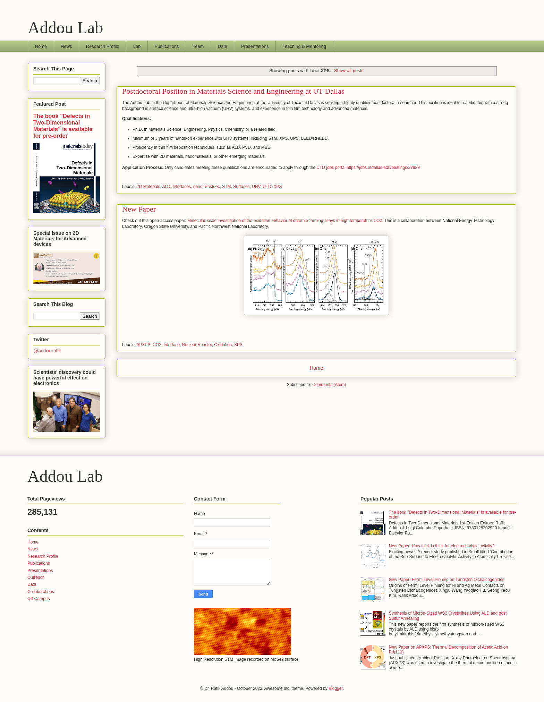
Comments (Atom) (329, 384)
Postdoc (212, 186)
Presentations (255, 46)
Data (222, 46)
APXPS (143, 344)
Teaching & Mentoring (304, 46)
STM (226, 186)
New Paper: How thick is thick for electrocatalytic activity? (442, 545)
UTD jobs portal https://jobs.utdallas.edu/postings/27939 (368, 167)
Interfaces (181, 186)
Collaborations (40, 591)
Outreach (35, 577)
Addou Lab (65, 27)
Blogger (336, 688)
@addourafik (47, 350)
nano (198, 186)
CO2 (157, 344)
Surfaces (241, 186)
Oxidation (223, 344)
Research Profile (102, 46)
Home (41, 46)
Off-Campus (38, 598)
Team (198, 46)
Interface (171, 344)
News (66, 46)
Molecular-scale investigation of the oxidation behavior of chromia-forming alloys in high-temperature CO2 (284, 220)
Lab (137, 46)
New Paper (139, 209)
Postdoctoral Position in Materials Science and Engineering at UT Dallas (233, 91)
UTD (267, 186)
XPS (278, 186)
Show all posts (349, 70)
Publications (167, 46)
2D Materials (148, 186)
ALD (166, 186)
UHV (256, 186)
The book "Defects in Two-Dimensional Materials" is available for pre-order (63, 126)
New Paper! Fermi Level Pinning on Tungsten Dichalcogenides (446, 579)
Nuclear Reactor (197, 344)
